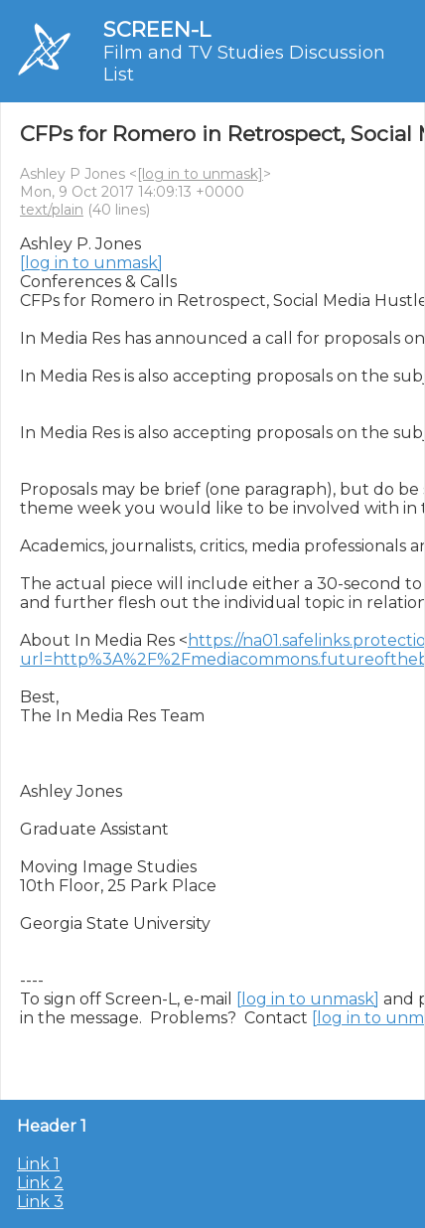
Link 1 (38, 1163)
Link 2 (40, 1182)
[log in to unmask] (200, 174)
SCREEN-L (157, 29)
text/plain (51, 210)
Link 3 (40, 1201)
